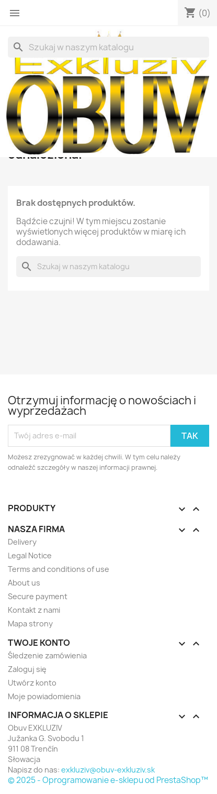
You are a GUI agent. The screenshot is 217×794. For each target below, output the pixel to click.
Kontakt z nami (34, 610)
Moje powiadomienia (44, 696)
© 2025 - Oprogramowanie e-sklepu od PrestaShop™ (108, 780)
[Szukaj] (108, 47)
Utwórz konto (32, 683)
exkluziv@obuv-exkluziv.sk (108, 770)
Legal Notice (30, 555)
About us (24, 583)
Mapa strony (30, 623)
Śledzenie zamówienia (47, 655)
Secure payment (37, 596)
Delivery (22, 542)
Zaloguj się (27, 669)
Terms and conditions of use (58, 569)
